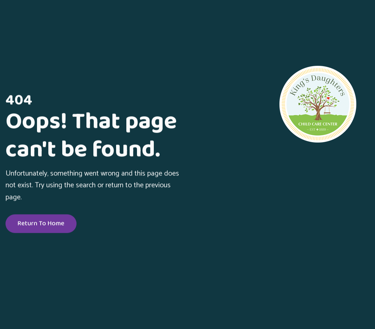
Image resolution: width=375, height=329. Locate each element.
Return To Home (41, 224)
